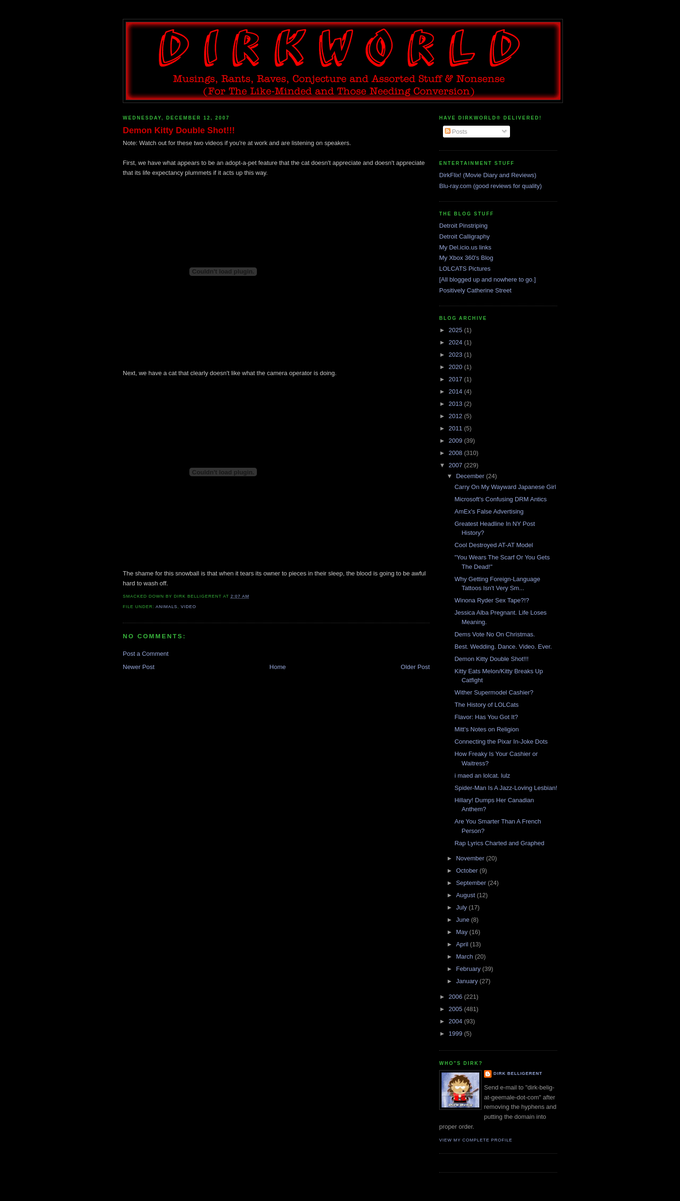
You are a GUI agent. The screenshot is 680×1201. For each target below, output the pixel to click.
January (468, 981)
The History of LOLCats (486, 704)
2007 (456, 465)
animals (167, 606)
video (188, 606)
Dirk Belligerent (517, 1073)
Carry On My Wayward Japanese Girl (505, 486)
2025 (456, 330)
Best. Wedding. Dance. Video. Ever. (503, 646)
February (469, 968)
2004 (456, 1021)
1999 (456, 1033)
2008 (456, 452)
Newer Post (138, 666)
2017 (456, 379)
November (471, 858)
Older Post (415, 666)
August (466, 895)
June (463, 919)
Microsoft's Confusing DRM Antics (500, 499)
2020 (456, 366)
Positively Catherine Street (475, 290)
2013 (456, 403)
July (462, 907)
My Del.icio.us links (465, 247)
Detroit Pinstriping (463, 225)
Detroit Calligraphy (464, 236)
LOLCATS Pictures (465, 268)
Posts (456, 131)
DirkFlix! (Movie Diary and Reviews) (487, 175)
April (463, 944)
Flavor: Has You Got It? (486, 717)
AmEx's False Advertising (488, 511)
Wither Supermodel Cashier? (493, 692)
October (468, 870)
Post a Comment (146, 653)
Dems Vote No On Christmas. (494, 634)
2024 (456, 342)
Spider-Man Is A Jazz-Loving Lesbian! (505, 787)
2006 (456, 996)
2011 (456, 428)
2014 (456, 391)
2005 (456, 1008)
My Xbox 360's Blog (466, 257)
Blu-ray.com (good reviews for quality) (490, 185)
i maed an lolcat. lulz (482, 775)
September (472, 882)
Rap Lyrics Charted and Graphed (499, 843)
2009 (456, 440)
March (465, 956)
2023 (456, 354)
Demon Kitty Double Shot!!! (179, 130)
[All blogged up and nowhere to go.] (487, 279)
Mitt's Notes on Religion (486, 729)
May (462, 931)
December (471, 476)
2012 (456, 416)
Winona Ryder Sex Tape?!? (491, 600)
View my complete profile (475, 1140)
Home (278, 666)
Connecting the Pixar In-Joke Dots (500, 741)
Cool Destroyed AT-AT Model (493, 545)
